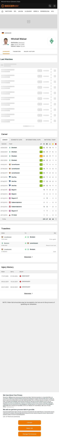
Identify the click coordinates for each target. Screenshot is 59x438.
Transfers (17, 51)
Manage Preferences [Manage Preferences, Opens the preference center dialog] (29, 434)
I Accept (29, 422)
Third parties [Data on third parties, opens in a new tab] (10, 407)
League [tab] (4, 140)
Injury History (29, 51)
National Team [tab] (49, 140)
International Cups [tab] (33, 140)
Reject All (29, 428)
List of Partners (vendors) (11, 416)
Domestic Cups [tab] (16, 140)
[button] (50, 6)
